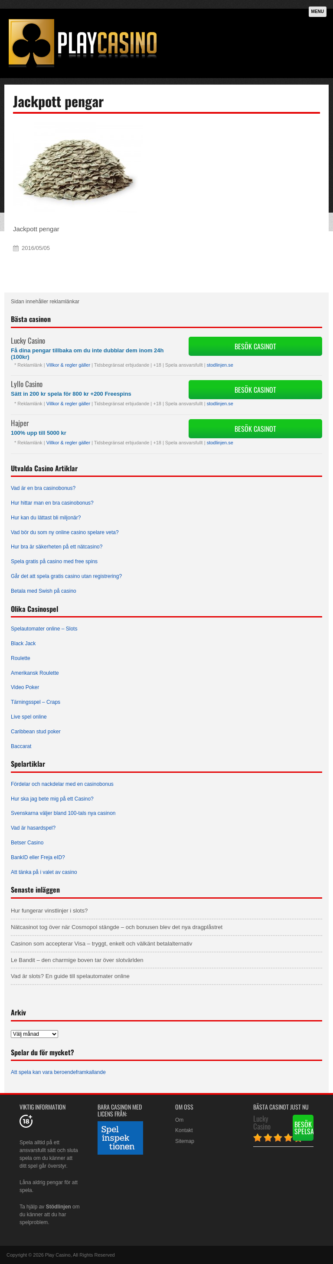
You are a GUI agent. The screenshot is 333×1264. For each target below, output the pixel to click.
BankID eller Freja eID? (38, 857)
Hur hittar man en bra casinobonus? (52, 503)
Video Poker (25, 687)
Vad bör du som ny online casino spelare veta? (65, 532)
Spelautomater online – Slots (44, 629)
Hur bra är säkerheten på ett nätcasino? (56, 547)
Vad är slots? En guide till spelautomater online (70, 976)
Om (179, 1120)
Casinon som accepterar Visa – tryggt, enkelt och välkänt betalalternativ (101, 943)
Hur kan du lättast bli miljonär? (46, 518)
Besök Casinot (255, 346)
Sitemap (184, 1141)
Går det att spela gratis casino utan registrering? (66, 576)
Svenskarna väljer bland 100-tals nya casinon (63, 813)
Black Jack (23, 643)
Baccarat (21, 746)
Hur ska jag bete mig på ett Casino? (52, 799)
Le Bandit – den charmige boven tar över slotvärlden (77, 960)
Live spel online (29, 717)
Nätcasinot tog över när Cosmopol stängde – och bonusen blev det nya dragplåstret (116, 927)
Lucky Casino (28, 340)
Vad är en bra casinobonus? (43, 488)
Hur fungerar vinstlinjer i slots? (49, 910)
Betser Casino (27, 843)
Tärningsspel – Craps (35, 702)
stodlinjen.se (220, 365)
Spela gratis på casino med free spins (54, 561)
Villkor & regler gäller (68, 365)
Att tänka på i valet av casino (44, 872)
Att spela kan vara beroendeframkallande (58, 1072)
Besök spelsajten (303, 1127)
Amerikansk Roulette (35, 673)
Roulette (20, 658)
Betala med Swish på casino (43, 591)
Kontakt (184, 1130)
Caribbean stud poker (36, 732)
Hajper (20, 422)
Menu (317, 11)
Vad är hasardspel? (33, 828)
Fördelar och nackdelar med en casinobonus (62, 784)
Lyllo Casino (26, 383)
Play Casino (58, 1254)
